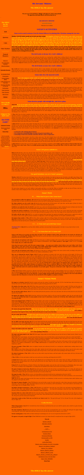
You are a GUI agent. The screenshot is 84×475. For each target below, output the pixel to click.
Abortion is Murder (47, 421)
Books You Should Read (5, 128)
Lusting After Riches (47, 442)
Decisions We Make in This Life (5, 85)
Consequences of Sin (47, 431)
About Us (5, 60)
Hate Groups (5, 94)
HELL (5, 108)
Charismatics (5, 76)
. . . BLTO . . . (47, 429)
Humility (47, 440)
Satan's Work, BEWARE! (47, 458)
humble (50, 138)
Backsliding (47, 426)
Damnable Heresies (5, 70)
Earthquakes (5, 88)
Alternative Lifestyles (47, 423)
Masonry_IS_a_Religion (46, 448)
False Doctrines (5, 90)
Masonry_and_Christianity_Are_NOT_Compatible (46, 444)
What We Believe (5, 66)
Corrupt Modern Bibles (5, 79)
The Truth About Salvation (5, 63)
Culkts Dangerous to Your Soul (5, 82)
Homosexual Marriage (47, 435)
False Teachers (5, 92)
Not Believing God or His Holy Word (47, 456)
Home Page (5, 131)
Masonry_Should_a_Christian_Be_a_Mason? (46, 454)
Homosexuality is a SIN (46, 438)
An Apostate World (5, 74)
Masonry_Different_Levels (47, 452)
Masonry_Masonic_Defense (46, 450)
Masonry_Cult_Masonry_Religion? (47, 446)
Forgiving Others (47, 433)
